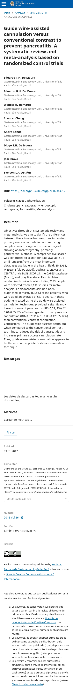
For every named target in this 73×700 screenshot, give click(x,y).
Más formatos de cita (19, 499)
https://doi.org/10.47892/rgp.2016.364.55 (38, 191)
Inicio (7, 13)
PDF (12, 432)
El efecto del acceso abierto (27, 684)
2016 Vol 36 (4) (38, 13)
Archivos (20, 13)
